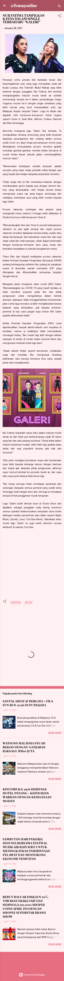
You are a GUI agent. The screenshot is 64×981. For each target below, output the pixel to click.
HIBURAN (16, 602)
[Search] (59, 7)
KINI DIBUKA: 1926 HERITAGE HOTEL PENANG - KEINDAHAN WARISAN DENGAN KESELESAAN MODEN (27, 795)
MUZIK (28, 602)
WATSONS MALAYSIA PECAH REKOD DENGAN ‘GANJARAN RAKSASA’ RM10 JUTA (24, 747)
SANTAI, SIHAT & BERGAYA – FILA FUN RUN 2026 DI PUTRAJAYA (28, 703)
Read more (54, 733)
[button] (59, 16)
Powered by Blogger (32, 974)
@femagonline (24, 5)
